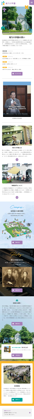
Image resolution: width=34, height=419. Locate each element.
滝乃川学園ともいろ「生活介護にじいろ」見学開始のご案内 (16, 57)
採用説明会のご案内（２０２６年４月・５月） (13, 52)
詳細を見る (16, 242)
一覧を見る (16, 355)
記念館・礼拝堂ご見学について (9, 63)
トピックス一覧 (16, 73)
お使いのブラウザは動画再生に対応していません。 (17, 99)
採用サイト (16, 399)
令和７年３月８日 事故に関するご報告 (11, 68)
